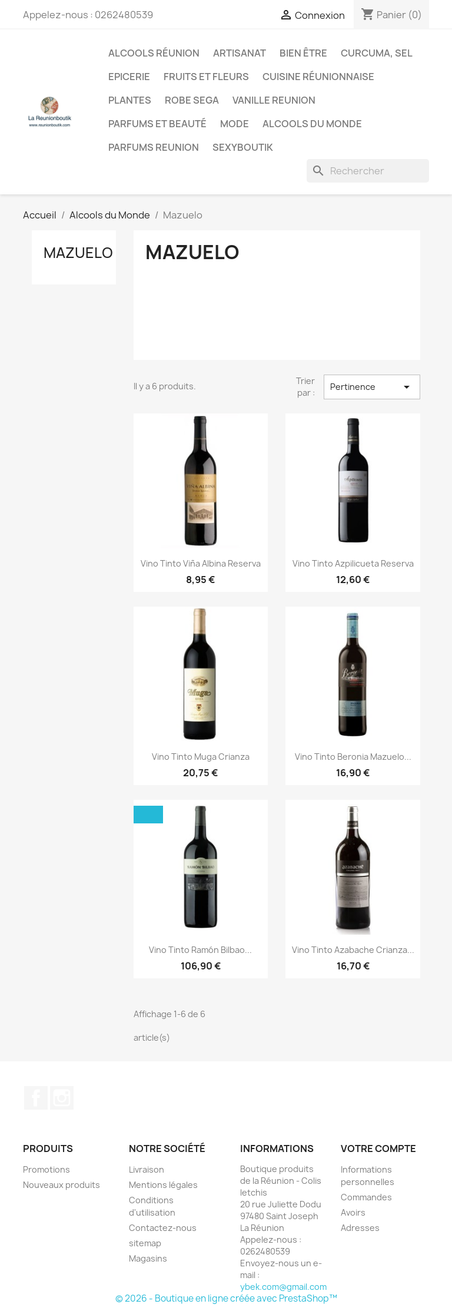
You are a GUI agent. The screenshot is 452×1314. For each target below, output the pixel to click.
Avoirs (353, 1212)
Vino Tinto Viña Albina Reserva (201, 563)
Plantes (129, 100)
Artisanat (239, 53)
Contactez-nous (163, 1227)
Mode (234, 123)
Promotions (46, 1169)
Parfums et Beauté (157, 123)
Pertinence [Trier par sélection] (372, 387)
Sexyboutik (242, 147)
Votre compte (378, 1148)
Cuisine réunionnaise (318, 76)
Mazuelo (78, 253)
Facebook (36, 1098)
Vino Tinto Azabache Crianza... (353, 949)
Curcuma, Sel (377, 53)
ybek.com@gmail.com (283, 1286)
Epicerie (129, 76)
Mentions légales (163, 1184)
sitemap (145, 1243)
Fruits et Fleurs (206, 76)
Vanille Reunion (273, 100)
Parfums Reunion (153, 147)
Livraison (146, 1169)
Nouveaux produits (61, 1184)
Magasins (148, 1258)
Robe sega (192, 100)
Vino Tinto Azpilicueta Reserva (353, 563)
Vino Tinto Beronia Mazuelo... (353, 756)
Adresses (360, 1227)
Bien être (303, 53)
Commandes (366, 1197)
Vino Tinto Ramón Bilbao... (200, 949)
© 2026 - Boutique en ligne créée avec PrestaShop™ (226, 1298)
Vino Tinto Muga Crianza (201, 756)
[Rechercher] (368, 171)
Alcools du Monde (312, 123)
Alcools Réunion (154, 53)
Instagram (62, 1098)
